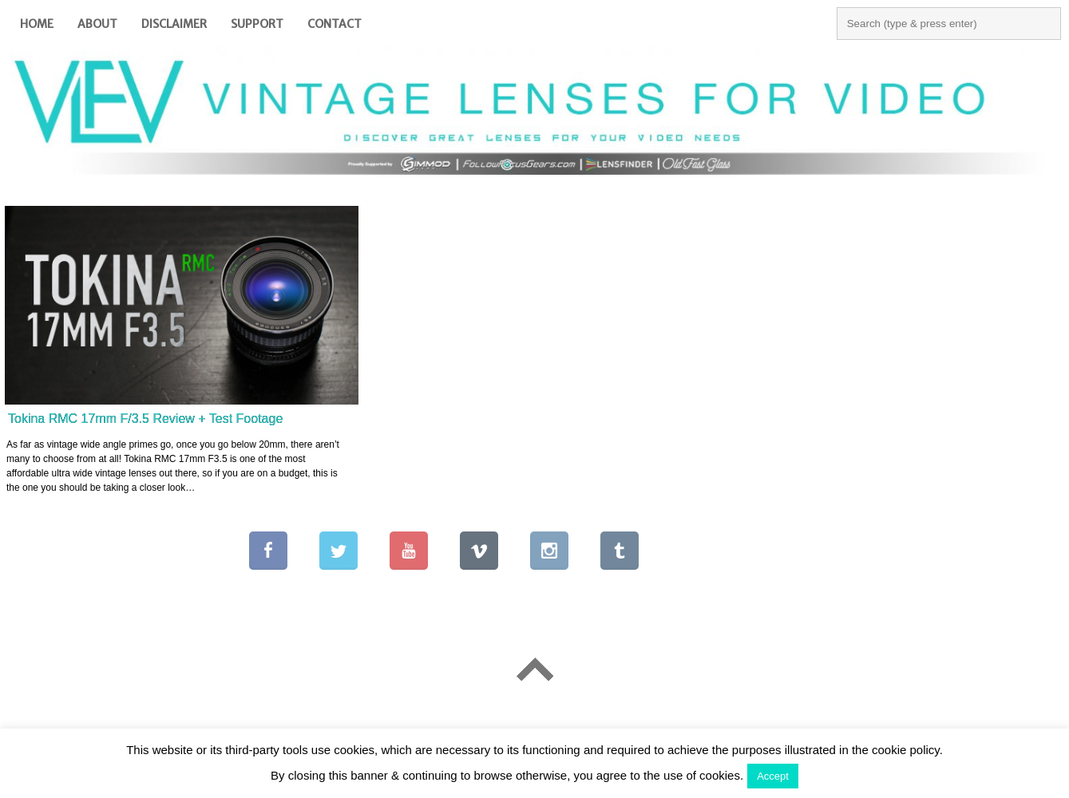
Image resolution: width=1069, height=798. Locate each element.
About (97, 24)
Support (257, 24)
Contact (334, 24)
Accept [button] (773, 776)
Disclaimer (174, 24)
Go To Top (534, 669)
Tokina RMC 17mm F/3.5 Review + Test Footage (145, 418)
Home (36, 24)
